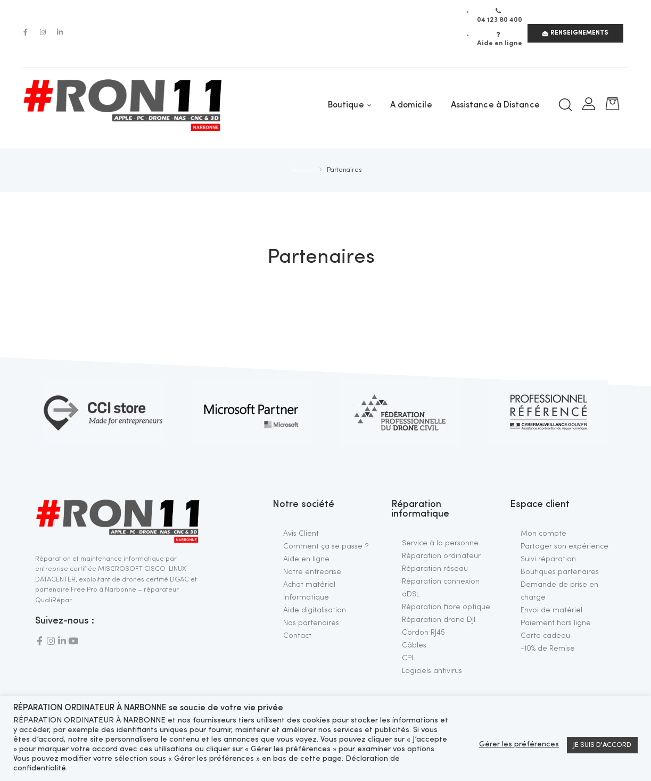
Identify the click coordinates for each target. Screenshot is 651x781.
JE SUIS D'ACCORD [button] (602, 745)
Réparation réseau (435, 568)
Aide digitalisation (314, 610)
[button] (575, 33)
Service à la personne (440, 543)
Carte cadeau (545, 635)
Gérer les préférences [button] (519, 745)
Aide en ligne (306, 559)
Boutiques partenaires (560, 572)
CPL (408, 658)
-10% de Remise (548, 648)
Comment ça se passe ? (326, 546)
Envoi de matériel (551, 610)
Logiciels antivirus (432, 671)
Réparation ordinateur (441, 556)
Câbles (414, 645)
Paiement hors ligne (556, 623)
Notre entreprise (312, 572)
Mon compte (543, 533)
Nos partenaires (311, 623)
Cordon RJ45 (423, 632)
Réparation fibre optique (446, 607)
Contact (297, 635)
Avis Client (301, 533)
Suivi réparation (548, 559)
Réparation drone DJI (438, 620)
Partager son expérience (564, 546)
